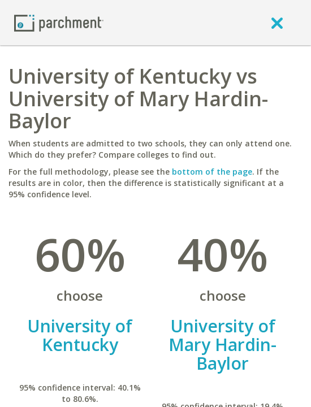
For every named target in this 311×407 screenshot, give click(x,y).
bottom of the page (212, 171)
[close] (277, 22)
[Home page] (58, 22)
